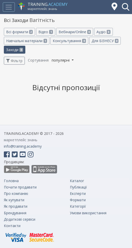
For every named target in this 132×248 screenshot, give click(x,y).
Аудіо (103, 31)
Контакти (12, 225)
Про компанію (16, 193)
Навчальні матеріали (26, 40)
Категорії (78, 206)
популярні (61, 60)
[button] (125, 7)
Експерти (78, 193)
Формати (78, 199)
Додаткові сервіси (19, 219)
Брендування (15, 212)
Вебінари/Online (75, 31)
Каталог (77, 180)
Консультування (69, 40)
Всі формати (19, 31)
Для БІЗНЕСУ (105, 40)
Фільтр (14, 60)
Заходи (14, 49)
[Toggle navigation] (9, 7)
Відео (45, 31)
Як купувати (14, 199)
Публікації (78, 187)
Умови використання (88, 212)
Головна (11, 180)
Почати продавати (20, 187)
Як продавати (15, 206)
